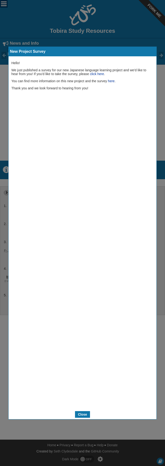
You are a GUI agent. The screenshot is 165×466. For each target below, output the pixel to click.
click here (97, 74)
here (111, 81)
